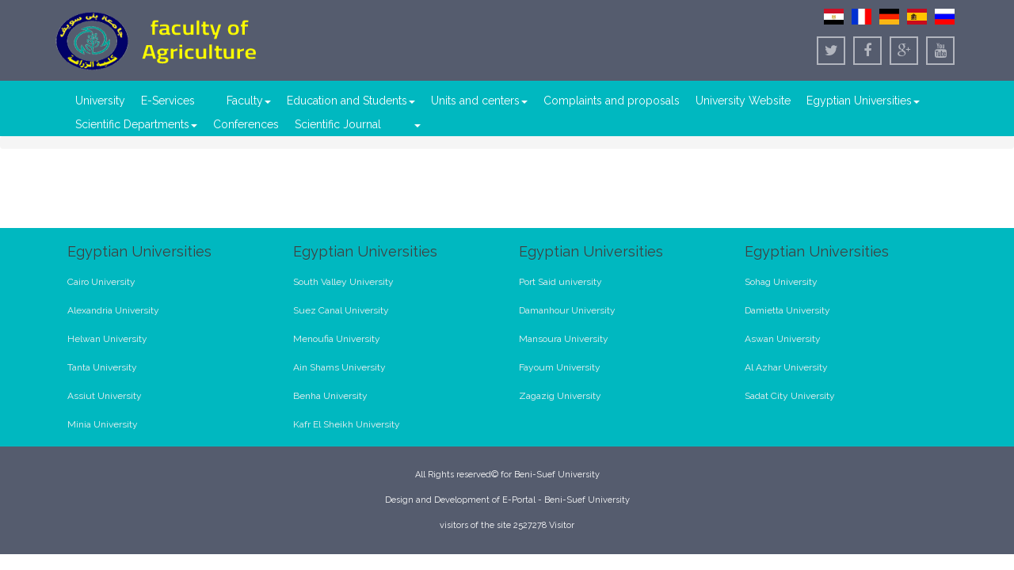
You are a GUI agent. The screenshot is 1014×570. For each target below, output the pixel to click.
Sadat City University (790, 395)
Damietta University (787, 310)
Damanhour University (567, 310)
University (100, 100)
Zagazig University (560, 395)
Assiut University (104, 395)
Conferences (246, 124)
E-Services (168, 100)
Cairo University (101, 281)
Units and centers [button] (479, 100)
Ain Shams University (339, 367)
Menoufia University (336, 338)
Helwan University (107, 338)
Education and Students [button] (351, 100)
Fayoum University (559, 367)
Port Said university (560, 281)
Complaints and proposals (611, 100)
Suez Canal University (341, 310)
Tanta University (102, 367)
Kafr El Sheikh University (346, 424)
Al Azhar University (786, 367)
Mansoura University (563, 338)
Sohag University (781, 281)
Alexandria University (113, 310)
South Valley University (343, 281)
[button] (417, 124)
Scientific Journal (338, 124)
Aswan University (783, 338)
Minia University (102, 424)
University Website (743, 100)
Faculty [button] (249, 100)
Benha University (330, 395)
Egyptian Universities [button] (863, 100)
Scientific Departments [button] (136, 124)
